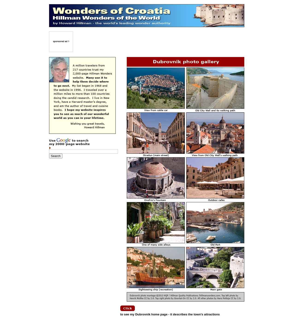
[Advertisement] (159, 41)
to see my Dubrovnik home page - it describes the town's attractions (170, 314)
